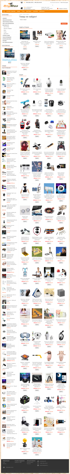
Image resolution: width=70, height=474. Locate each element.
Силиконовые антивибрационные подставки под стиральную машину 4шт (12, 431)
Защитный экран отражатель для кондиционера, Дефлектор (10, 256)
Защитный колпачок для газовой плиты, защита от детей (12, 72)
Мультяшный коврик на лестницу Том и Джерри (37, 320)
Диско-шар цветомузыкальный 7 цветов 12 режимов (61, 196)
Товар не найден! (26, 14)
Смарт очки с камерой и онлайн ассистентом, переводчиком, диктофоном (12, 206)
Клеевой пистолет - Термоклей (11, 226)
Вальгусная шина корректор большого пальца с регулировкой (11, 263)
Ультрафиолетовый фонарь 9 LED (11, 143)
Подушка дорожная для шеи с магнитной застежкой (12, 412)
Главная (20, 14)
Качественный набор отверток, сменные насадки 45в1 (25, 259)
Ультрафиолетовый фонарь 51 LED (11, 149)
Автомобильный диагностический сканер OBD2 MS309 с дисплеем (25, 132)
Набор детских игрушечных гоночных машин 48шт (11, 276)
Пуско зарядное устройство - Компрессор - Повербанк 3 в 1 (12, 113)
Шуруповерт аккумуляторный (10, 107)
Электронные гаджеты (8, 21)
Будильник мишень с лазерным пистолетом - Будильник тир (49, 174)
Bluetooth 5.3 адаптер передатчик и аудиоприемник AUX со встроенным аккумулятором (9, 366)
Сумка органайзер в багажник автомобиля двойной (25, 407)
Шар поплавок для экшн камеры (25, 449)
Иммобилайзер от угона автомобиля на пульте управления (37, 238)
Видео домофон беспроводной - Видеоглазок (61, 174)
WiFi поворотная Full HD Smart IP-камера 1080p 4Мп (37, 111)
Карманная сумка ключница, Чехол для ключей (11, 438)
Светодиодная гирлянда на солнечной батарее (12, 125)
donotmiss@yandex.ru (44, 465)
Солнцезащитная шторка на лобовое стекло (12, 243)
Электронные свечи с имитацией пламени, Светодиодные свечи (11, 137)
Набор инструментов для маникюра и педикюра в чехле (12, 307)
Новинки (5, 18)
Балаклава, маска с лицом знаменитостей (11, 425)
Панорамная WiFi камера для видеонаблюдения (37, 343)
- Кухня (4, 30)
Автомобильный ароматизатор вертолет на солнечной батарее (61, 111)
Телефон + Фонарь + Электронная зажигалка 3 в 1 (61, 407)
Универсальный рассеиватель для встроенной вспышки (25, 429)
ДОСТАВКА (28, 11)
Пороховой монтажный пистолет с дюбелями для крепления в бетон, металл (37, 364)
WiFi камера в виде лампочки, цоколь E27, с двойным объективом (12, 393)
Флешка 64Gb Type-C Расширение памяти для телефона (12, 199)
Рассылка (29, 463)
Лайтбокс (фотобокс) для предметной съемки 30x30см (49, 280)
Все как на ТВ (6, 25)
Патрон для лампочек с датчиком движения (49, 342)
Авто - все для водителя (8, 23)
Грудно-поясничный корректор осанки (25, 195)
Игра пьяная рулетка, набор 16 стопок (49, 217)
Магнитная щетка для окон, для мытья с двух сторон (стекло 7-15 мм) (37, 300)
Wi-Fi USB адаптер (11, 318)
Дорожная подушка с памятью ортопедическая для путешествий (11, 418)
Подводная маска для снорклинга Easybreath (61, 342)
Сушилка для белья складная (37, 407)
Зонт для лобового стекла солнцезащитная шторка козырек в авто (37, 218)
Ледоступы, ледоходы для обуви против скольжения (25, 64)
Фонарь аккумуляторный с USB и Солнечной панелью (12, 405)
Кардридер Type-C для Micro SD (11, 194)
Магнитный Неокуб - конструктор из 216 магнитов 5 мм (61, 300)
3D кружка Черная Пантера (10, 96)
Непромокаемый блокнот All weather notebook (61, 320)
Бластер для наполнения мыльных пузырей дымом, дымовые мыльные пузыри (37, 174)
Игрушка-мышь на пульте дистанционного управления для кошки (61, 218)
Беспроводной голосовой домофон (25, 173)
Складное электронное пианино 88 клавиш (11, 358)
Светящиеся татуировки (12, 230)
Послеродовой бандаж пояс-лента (61, 363)
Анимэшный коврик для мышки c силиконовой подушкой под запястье (25, 153)
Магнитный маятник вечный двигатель (49, 300)
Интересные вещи (7, 38)
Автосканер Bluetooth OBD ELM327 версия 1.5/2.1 (49, 131)
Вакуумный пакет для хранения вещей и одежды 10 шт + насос (11, 160)
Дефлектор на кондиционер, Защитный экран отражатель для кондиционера (49, 196)
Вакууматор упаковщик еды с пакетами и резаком (11, 237)
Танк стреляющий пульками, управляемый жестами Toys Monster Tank (49, 408)
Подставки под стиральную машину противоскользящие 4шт (12, 331)
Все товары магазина (8, 42)
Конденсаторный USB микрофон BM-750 (49, 258)
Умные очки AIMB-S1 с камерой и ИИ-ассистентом (11, 85)
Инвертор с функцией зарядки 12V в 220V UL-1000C (12, 180)
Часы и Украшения (7, 37)
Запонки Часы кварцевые (25, 217)
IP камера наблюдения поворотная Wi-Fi (61, 89)
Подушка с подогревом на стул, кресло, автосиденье (25, 363)
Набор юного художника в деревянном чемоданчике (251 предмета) (49, 321)
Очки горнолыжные (25, 341)
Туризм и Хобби (6, 35)
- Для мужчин (5, 33)
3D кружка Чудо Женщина (10, 91)
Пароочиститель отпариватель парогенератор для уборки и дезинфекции (11, 173)
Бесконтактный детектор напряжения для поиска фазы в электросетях (49, 153)
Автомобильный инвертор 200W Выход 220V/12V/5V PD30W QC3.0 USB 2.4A (11, 338)
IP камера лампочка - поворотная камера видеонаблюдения (49, 90)
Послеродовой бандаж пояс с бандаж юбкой (49, 363)
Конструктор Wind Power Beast (61, 258)
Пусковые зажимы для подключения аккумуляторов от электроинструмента (11, 214)
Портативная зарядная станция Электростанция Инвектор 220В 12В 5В (12, 325)
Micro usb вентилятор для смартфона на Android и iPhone (25, 111)
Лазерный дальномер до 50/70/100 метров (12, 220)
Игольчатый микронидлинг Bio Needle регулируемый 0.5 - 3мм (11, 289)
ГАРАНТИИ (35, 11)
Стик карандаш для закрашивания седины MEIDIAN (11, 119)
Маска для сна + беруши (12, 386)
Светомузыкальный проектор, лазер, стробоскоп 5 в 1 (11, 381)
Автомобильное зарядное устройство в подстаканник (49, 111)
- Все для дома (6, 26)
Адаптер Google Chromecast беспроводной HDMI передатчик (11, 374)
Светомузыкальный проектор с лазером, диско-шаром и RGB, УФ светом (12, 187)
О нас (4, 462)
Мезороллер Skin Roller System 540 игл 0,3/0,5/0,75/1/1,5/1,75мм (61, 42)
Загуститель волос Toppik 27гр (37, 42)
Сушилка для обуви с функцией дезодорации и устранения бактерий (11, 353)
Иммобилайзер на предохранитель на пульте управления (25, 238)
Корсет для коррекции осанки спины (37, 279)
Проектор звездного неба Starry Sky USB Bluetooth (25, 385)
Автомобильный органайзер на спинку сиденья (37, 131)
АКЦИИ (18, 11)
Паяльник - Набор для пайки (11, 301)
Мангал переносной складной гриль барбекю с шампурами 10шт (12, 249)
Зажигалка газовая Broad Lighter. (12, 154)
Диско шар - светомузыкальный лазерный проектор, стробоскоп (11, 346)
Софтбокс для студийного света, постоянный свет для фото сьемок (61, 386)
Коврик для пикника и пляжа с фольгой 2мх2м (37, 258)
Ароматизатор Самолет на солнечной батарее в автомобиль (37, 153)
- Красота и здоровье (7, 28)
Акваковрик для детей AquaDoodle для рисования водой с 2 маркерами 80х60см (61, 132)
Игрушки (5, 40)
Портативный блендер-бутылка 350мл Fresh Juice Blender (11, 445)
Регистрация (65, 2)
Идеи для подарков (7, 19)
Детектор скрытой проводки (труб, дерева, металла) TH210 (12, 166)
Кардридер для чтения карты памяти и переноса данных (11, 313)
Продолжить (64, 23)
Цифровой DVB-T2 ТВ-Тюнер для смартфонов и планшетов (61, 429)
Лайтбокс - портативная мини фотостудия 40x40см (61, 280)
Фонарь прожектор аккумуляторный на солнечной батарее (11, 399)
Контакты (4, 463)
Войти (62, 2)
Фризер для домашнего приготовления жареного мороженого (49, 429)
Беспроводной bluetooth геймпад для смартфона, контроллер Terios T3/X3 (61, 153)
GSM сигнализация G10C (37, 89)
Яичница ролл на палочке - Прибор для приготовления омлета (37, 450)
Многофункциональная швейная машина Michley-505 (25, 321)
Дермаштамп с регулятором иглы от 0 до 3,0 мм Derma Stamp (11, 282)
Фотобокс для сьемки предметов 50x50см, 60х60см (37, 429)
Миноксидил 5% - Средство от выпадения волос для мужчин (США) (9, 60)
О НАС (23, 11)
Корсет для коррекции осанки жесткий (25, 279)
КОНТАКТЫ (41, 11)
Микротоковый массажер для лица (12, 101)
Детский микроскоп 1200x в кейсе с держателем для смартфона (37, 196)
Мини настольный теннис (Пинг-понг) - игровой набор (11, 78)
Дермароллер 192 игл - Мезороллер (11, 295)
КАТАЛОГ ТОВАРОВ (11, 11)
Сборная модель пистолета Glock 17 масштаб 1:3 (11, 269)
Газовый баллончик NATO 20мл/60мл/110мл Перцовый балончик (12, 131)
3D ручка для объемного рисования (25, 89)
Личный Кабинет (30, 462)
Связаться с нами (18, 462)
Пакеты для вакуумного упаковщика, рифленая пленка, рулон (49, 42)
